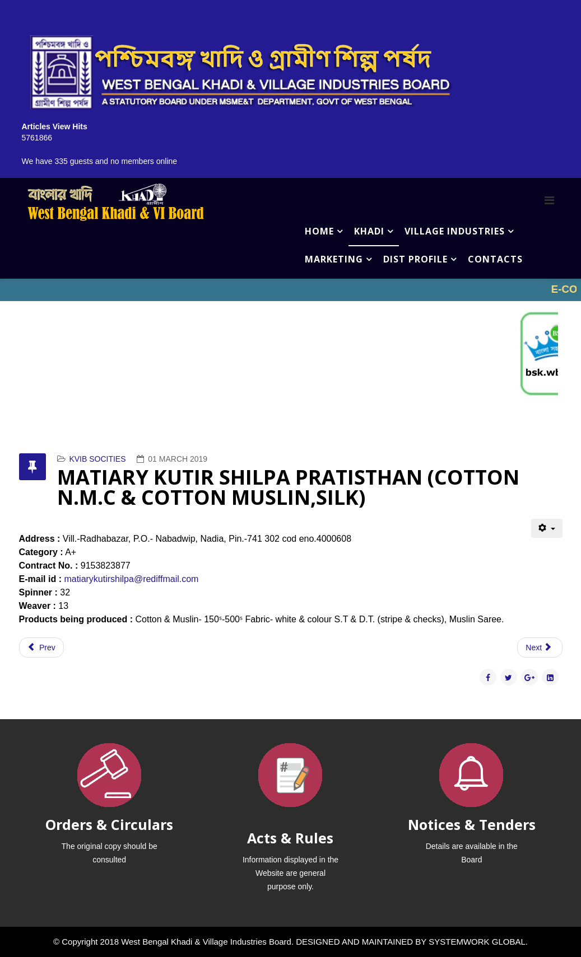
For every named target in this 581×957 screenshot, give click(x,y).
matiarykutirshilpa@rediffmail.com (131, 579)
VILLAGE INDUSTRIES (455, 231)
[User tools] (546, 528)
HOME (319, 231)
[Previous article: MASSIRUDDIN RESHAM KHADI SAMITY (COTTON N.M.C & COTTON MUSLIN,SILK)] (41, 647)
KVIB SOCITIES (97, 458)
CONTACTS (495, 259)
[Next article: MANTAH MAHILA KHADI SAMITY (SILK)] (539, 647)
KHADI (369, 231)
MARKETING (334, 259)
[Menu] (549, 200)
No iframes (290, 290)
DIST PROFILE (415, 259)
